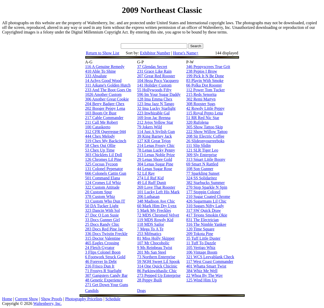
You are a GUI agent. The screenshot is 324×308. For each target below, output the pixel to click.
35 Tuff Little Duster (203, 238)
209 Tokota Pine (199, 233)
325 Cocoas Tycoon (101, 164)
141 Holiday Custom (154, 85)
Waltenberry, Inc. (47, 303)
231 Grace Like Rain (154, 71)
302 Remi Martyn (201, 99)
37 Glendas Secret (152, 66)
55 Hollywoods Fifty (154, 90)
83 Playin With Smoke (204, 80)
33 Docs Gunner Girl (102, 220)
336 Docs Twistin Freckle (106, 233)
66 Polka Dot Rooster (204, 85)
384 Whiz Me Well (201, 271)
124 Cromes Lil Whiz (103, 182)
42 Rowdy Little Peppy (205, 108)
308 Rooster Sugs (200, 104)
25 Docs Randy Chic (102, 224)
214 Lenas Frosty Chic (156, 145)
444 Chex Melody (100, 136)
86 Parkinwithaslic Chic (157, 271)
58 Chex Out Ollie (100, 145)
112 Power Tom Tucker (205, 90)
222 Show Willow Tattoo (206, 131)
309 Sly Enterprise (201, 155)
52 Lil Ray (146, 173)
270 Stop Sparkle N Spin (206, 187)
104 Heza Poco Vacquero (158, 80)
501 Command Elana (102, 178)
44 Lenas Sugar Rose (154, 169)
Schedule (113, 299)
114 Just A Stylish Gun (156, 131)
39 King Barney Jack (154, 136)
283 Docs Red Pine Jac (104, 229)
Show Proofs (51, 299)
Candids (92, 290)
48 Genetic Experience (104, 280)
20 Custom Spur (98, 192)
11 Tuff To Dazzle (201, 243)
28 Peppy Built (149, 280)
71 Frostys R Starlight (103, 271)
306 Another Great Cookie (107, 99)
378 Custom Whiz (100, 196)
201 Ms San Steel (151, 252)
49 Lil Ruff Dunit (151, 182)
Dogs (141, 290)
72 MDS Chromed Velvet (158, 215)
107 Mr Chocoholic (153, 243)
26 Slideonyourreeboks (205, 141)
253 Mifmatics (149, 233)
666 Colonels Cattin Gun (106, 173)
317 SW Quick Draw (203, 210)
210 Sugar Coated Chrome (208, 196)
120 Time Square (200, 229)
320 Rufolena (197, 122)
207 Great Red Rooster (156, 76)
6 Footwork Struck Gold (105, 257)
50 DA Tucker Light (101, 206)
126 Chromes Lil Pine (103, 159)
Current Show (26, 299)
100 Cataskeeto (97, 127)
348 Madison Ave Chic (156, 201)
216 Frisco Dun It (99, 266)
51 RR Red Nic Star (202, 117)
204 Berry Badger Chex (104, 104)
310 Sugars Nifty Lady (205, 206)
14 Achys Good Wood (103, 80)
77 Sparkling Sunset (202, 173)
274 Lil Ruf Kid (150, 178)
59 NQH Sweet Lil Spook (158, 261)
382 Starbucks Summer (205, 182)
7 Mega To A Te (150, 229)
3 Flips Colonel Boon (103, 252)
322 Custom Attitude (102, 187)
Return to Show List (102, 53)
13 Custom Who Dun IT (105, 201)
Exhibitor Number (155, 53)
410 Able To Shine (100, 71)
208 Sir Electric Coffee (205, 136)
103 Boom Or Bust (100, 113)
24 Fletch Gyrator (100, 247)
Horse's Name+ (186, 53)
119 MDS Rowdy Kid (155, 220)
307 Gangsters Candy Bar (106, 275)
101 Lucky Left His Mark (158, 192)
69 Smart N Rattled (202, 164)
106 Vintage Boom (201, 252)
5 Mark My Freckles (154, 210)
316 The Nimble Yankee (206, 224)
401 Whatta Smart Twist (206, 266)
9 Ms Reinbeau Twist (154, 247)
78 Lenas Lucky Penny (156, 150)
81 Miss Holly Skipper (156, 238)
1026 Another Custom (103, 94)
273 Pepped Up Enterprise (158, 275)
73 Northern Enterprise (156, 257)
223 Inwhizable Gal (153, 113)
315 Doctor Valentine (103, 238)
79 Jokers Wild (149, 127)
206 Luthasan (148, 196)
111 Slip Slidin (198, 145)
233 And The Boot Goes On (108, 90)
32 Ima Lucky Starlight (156, 108)
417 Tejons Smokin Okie (206, 215)
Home (7, 299)
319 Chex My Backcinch (106, 141)
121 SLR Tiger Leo (202, 150)
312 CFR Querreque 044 (105, 131)
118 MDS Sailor (150, 224)
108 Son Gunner (199, 169)
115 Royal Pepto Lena (204, 113)
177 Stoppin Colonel (203, 192)
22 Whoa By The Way (204, 275)
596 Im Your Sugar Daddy (158, 94)
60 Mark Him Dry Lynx (157, 206)
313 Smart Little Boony (205, 159)
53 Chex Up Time (100, 150)
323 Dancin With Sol (102, 210)
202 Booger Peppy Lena (105, 108)
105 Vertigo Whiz (200, 247)
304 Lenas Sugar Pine (155, 164)
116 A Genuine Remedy (105, 66)
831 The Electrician (202, 220)
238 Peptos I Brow (201, 71)
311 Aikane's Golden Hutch (108, 85)
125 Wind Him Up (201, 280)
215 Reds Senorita (201, 94)
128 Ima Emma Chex (154, 99)
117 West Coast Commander (209, 261)
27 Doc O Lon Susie (102, 215)
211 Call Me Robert (101, 122)
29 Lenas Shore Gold (154, 159)
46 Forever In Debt (101, 261)
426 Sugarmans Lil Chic (206, 201)
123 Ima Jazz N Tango (155, 104)
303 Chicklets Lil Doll (103, 155)
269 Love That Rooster (156, 187)
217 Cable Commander (104, 117)
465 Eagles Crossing (102, 243)
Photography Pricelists (83, 299)
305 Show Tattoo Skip (204, 127)
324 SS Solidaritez (201, 178)
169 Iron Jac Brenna (153, 117)
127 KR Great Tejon (154, 141)
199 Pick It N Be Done (205, 76)
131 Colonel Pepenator (104, 169)
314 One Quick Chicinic (157, 266)
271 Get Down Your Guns (106, 284)
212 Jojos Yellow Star (155, 122)
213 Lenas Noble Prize (156, 155)
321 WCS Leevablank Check (210, 257)
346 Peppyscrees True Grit (208, 66)
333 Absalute (96, 76)
